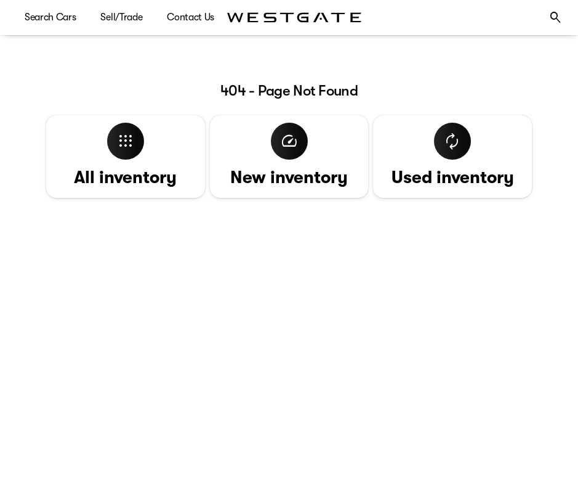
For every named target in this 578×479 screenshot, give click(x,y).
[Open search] (556, 18)
